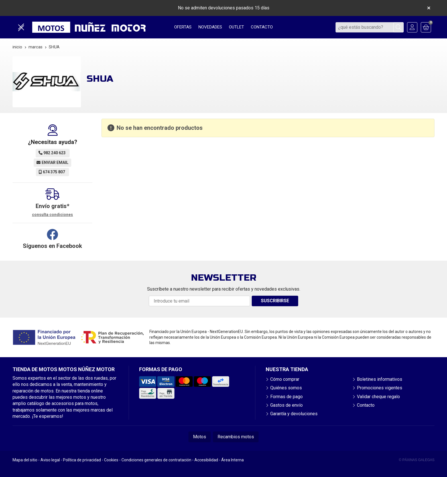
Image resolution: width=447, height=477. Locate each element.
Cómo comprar (284, 379)
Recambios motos (236, 436)
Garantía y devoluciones (294, 413)
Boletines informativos (379, 379)
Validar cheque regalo (378, 396)
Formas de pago (286, 396)
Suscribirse (275, 300)
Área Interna (232, 460)
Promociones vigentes (379, 387)
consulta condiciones (52, 214)
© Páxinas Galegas (416, 460)
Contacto (366, 405)
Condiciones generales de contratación (156, 460)
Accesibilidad (206, 460)
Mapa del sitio (25, 460)
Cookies (111, 460)
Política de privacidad (82, 460)
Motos (199, 436)
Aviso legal (50, 460)
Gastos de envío (286, 405)
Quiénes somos (286, 387)
